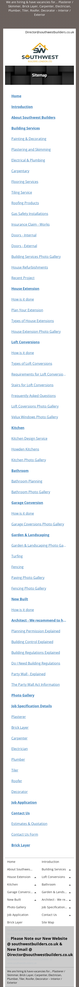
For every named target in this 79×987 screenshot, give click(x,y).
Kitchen (17, 427)
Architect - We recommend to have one (39, 620)
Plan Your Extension (27, 310)
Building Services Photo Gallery (36, 256)
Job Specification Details (31, 706)
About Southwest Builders (33, 117)
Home (16, 96)
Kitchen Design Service (29, 438)
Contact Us (20, 813)
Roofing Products (25, 203)
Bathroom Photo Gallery (30, 492)
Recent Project (23, 278)
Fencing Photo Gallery (28, 588)
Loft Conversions (25, 342)
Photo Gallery (22, 695)
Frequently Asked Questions (33, 395)
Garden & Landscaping (30, 535)
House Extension (25, 288)
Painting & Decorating (28, 138)
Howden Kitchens (25, 449)
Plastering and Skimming (31, 149)
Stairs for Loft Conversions (32, 385)
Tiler (14, 770)
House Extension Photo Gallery (36, 331)
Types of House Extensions (32, 320)
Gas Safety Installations (29, 213)
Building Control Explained (32, 641)
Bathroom (20, 470)
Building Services (25, 128)
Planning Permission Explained (35, 631)
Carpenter (19, 738)
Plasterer (18, 716)
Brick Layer (20, 727)
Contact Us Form (24, 834)
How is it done (22, 299)
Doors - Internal (23, 235)
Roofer (16, 781)
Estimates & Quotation (29, 823)
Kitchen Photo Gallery (28, 460)
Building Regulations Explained (35, 652)
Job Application (24, 802)
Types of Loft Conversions (31, 363)
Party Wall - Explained (28, 674)
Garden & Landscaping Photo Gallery (39, 545)
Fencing (17, 567)
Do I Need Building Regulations (35, 663)
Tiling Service (21, 192)
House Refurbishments (29, 267)
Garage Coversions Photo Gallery (37, 524)
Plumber (18, 759)
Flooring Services (24, 181)
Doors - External (24, 246)
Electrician (19, 748)
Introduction (22, 106)
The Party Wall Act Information (35, 684)
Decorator (19, 791)
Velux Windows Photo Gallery (34, 417)
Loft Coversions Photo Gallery (35, 406)
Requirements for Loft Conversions (39, 374)
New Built (19, 599)
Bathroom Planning (26, 481)
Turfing (17, 556)
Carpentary (20, 171)
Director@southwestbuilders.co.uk (49, 32)
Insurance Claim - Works (30, 224)
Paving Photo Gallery (27, 577)
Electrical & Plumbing (28, 160)
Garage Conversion (27, 502)
